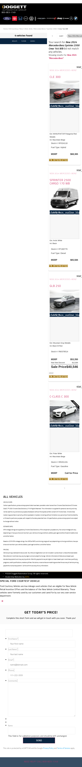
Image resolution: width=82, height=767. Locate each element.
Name (10, 726)
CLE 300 (55, 77)
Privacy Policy (48, 748)
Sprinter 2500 (52, 29)
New (21, 29)
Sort (61, 36)
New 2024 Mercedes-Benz (63, 70)
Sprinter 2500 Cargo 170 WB (60, 181)
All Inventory (13, 29)
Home (5, 29)
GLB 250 (55, 286)
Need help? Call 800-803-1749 (41, 761)
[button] (58, 160)
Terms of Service (63, 748)
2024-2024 (28, 29)
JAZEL (27, 576)
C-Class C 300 (59, 396)
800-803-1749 (8, 12)
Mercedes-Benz (39, 29)
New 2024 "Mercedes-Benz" (62, 56)
